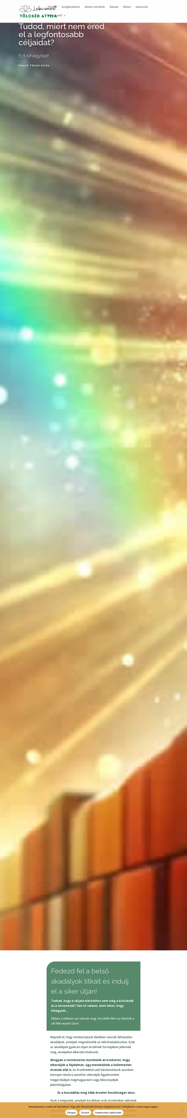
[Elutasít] (182, 1110)
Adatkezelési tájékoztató (108, 1112)
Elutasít (85, 1112)
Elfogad (71, 1112)
